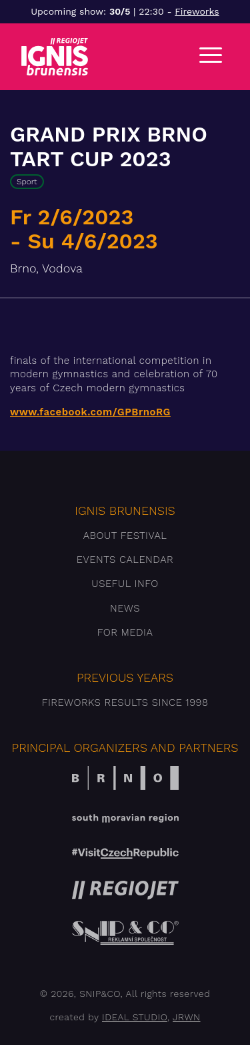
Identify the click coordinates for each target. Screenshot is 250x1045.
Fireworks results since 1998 (125, 702)
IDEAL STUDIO (134, 1017)
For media (125, 632)
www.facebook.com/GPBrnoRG (90, 412)
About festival (125, 536)
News (125, 608)
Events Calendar (125, 560)
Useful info (124, 584)
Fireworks (197, 11)
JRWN (186, 1017)
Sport (27, 181)
